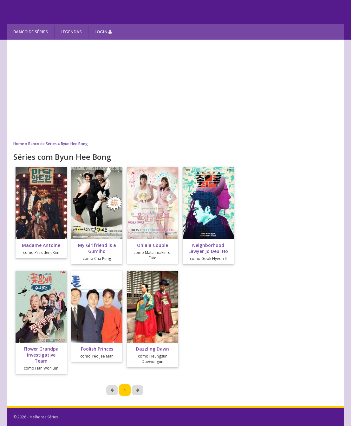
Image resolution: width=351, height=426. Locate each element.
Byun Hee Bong (74, 143)
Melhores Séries (64, 11)
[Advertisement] (175, 90)
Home (18, 143)
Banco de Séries (30, 32)
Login (103, 32)
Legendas (71, 32)
